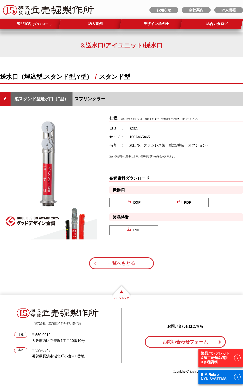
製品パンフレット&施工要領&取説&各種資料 (215, 357)
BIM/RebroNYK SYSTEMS (214, 377)
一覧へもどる (121, 263)
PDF (187, 203)
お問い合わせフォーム (185, 341)
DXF (136, 203)
